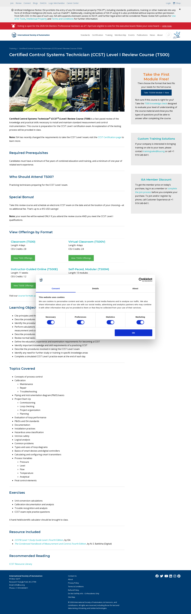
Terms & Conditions (76, 586)
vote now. (167, 25)
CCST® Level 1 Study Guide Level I (31, 540)
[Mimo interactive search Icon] (177, 35)
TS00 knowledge (153, 103)
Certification (97, 35)
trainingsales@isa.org (154, 151)
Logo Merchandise (57, 3)
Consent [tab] (56, 288)
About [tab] (135, 288)
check (164, 103)
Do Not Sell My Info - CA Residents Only (83, 593)
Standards (85, 35)
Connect (27, 3)
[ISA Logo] (30, 35)
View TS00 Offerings (23, 258)
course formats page (28, 295)
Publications (142, 35)
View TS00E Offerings (24, 285)
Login (168, 3)
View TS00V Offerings (81, 258)
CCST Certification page (109, 137)
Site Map (71, 597)
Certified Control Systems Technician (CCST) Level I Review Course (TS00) (50, 48)
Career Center (73, 3)
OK (133, 333)
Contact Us (72, 576)
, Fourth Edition (55, 540)
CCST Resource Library (20, 564)
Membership (120, 35)
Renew (18, 3)
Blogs (35, 3)
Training (108, 35)
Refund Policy (73, 590)
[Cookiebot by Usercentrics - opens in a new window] (140, 280)
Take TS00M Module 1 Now (156, 92)
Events (131, 35)
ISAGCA (43, 3)
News (152, 35)
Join (12, 3)
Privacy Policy (73, 583)
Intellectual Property (36, 18)
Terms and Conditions (63, 18)
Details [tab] (95, 288)
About (160, 35)
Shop (177, 3)
